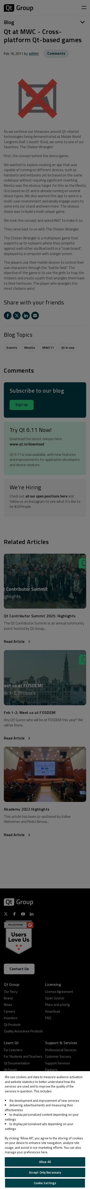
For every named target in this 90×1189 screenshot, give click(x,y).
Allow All (45, 1161)
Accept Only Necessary (45, 1172)
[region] (45, 1130)
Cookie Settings (45, 1183)
